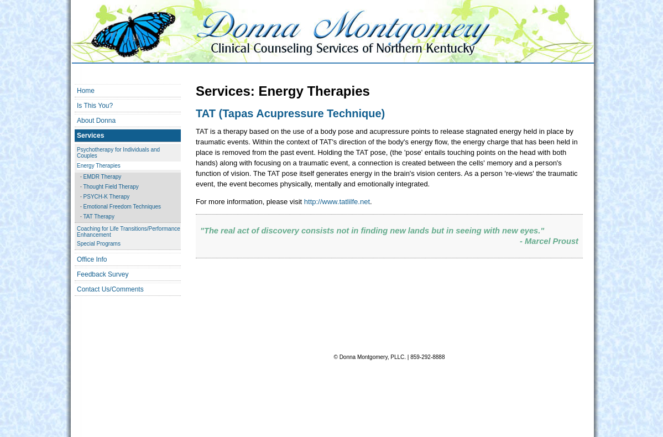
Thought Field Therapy (110, 187)
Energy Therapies (99, 166)
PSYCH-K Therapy (106, 197)
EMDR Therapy (102, 177)
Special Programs (99, 244)
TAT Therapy (98, 217)
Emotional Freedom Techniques (122, 207)
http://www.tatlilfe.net (337, 201)
